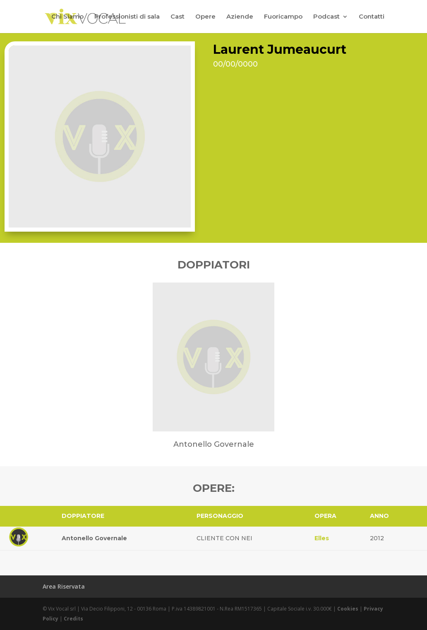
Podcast (326, 17)
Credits (73, 618)
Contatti (371, 17)
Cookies (347, 608)
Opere (205, 17)
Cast (177, 17)
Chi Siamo (67, 17)
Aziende (239, 17)
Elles (321, 538)
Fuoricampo (283, 17)
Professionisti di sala (127, 17)
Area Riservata (64, 586)
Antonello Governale (94, 538)
